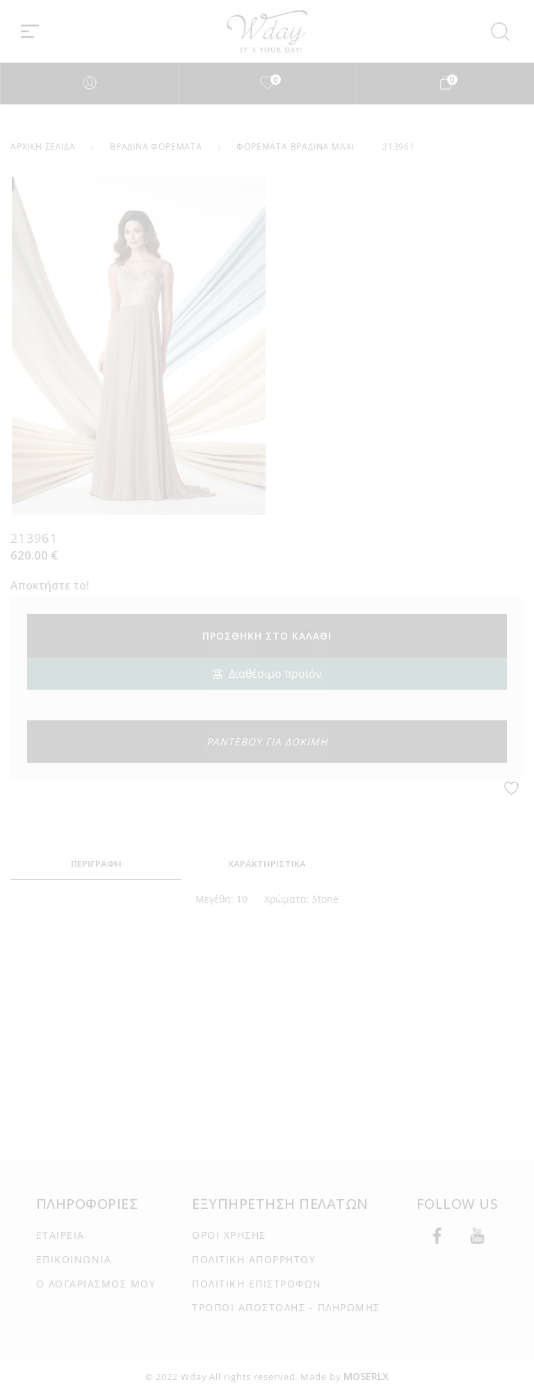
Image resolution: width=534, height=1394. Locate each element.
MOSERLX (366, 1376)
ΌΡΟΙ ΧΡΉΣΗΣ (229, 1235)
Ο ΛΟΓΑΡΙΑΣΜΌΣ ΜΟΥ (96, 1283)
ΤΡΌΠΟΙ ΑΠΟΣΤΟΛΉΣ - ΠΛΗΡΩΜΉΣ (286, 1307)
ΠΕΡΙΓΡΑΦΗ (96, 863)
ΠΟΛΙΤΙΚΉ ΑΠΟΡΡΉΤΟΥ (254, 1259)
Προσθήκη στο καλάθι (267, 635)
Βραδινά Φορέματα (156, 146)
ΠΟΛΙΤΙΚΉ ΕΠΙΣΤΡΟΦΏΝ (257, 1283)
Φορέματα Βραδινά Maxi (295, 146)
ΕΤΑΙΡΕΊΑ (60, 1235)
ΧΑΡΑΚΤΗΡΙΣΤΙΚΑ (267, 863)
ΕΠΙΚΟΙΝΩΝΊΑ (74, 1259)
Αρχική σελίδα (42, 146)
